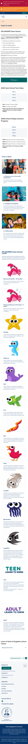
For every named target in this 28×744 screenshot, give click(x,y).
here (22, 70)
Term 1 (14, 91)
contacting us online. (12, 63)
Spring (14, 135)
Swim (3, 21)
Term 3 (14, 97)
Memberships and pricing (8, 684)
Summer (14, 127)
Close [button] (14, 742)
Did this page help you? (16, 658)
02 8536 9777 (5, 673)
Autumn (14, 129)
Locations (4, 686)
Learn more (24, 741)
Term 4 (14, 100)
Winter (14, 132)
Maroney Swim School (14, 647)
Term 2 (14, 94)
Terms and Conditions (7, 691)
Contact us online (6, 668)
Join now (24, 13)
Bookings (4, 688)
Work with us (5, 693)
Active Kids (3, 55)
